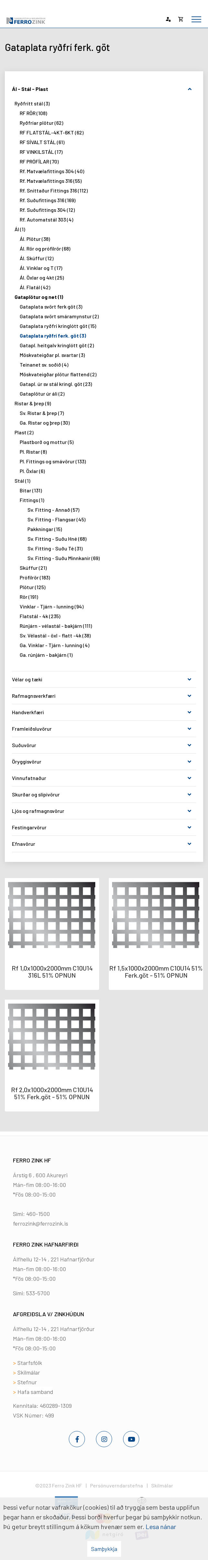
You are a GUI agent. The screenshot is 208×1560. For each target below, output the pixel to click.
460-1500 (38, 1213)
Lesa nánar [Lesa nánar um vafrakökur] (161, 1526)
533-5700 (38, 1293)
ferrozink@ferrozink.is (40, 1223)
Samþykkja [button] (104, 1548)
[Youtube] (131, 1439)
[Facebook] (77, 1439)
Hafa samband (35, 1391)
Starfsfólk (29, 1362)
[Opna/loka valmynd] (196, 19)
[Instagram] (104, 1439)
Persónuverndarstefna (116, 1485)
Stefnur (27, 1382)
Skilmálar (28, 1372)
